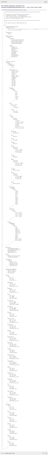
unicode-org (19, 5)
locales (36, 7)
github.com (12, 5)
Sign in (45, 1)
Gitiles (7, 453)
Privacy (10, 453)
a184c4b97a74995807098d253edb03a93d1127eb (13, 7)
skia (2, 5)
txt (43, 453)
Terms (13, 453)
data (32, 7)
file (25, 9)
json (46, 453)
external (6, 5)
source (28, 7)
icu (23, 5)
